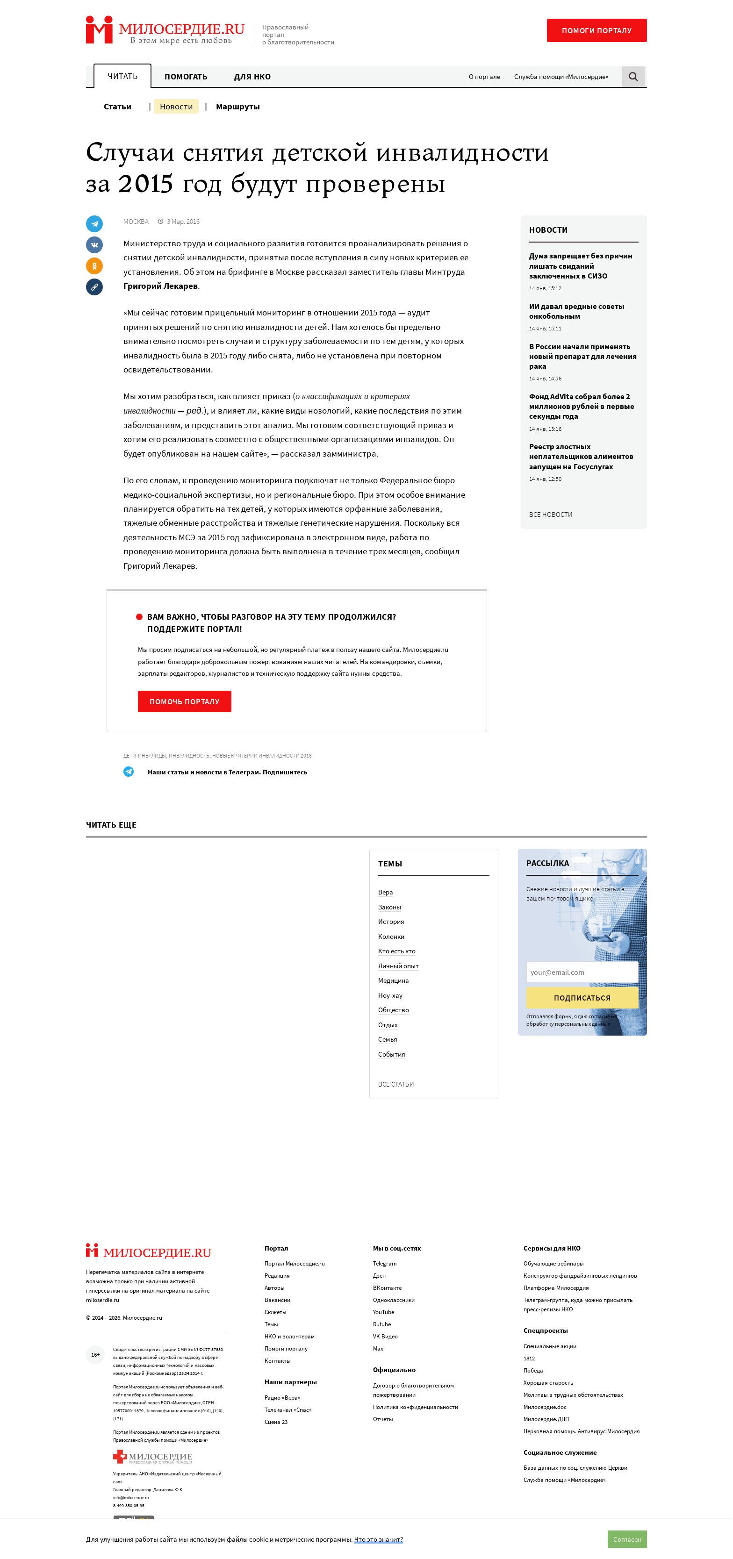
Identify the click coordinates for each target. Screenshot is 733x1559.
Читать (122, 76)
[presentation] (582, 972)
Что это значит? (378, 1539)
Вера (385, 891)
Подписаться (582, 998)
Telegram (385, 1262)
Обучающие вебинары (554, 1262)
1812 (529, 1357)
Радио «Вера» (283, 1396)
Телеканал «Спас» (288, 1408)
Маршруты (238, 106)
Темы (271, 1323)
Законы (389, 906)
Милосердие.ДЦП (546, 1418)
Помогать (186, 76)
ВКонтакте (387, 1286)
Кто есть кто (397, 950)
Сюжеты (276, 1311)
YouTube (383, 1311)
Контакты (278, 1359)
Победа (533, 1369)
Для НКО (252, 76)
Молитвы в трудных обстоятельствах (573, 1393)
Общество (393, 1009)
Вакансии (277, 1298)
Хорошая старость (548, 1381)
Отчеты (383, 1418)
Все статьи (396, 1084)
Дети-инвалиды (144, 755)
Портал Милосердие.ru (295, 1262)
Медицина (393, 980)
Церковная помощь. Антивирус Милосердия (582, 1430)
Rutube (382, 1323)
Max (378, 1347)
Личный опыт (398, 965)
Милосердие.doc (545, 1405)
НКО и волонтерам (290, 1335)
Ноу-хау (390, 995)
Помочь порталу (185, 701)
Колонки (391, 936)
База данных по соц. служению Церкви (575, 1466)
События (391, 1054)
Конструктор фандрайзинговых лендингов (580, 1274)
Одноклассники (394, 1298)
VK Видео (385, 1335)
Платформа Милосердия (556, 1286)
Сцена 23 (276, 1420)
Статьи (117, 106)
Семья (387, 1039)
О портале (484, 76)
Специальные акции (550, 1345)
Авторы (275, 1286)
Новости (176, 106)
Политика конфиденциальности (415, 1405)
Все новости (551, 514)
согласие (599, 1016)
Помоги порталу (597, 30)
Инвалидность (189, 755)
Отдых (388, 1024)
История (391, 921)
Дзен (379, 1274)
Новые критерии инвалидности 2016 (262, 755)
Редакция (277, 1274)
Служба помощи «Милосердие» (561, 76)
